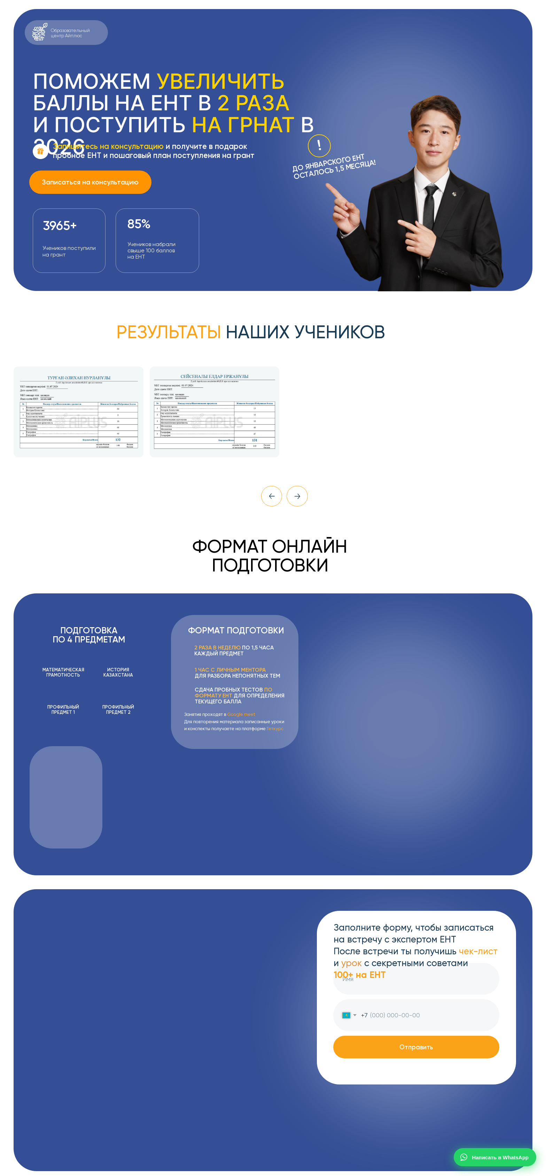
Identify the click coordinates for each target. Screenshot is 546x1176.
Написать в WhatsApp (494, 1157)
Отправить (416, 1047)
